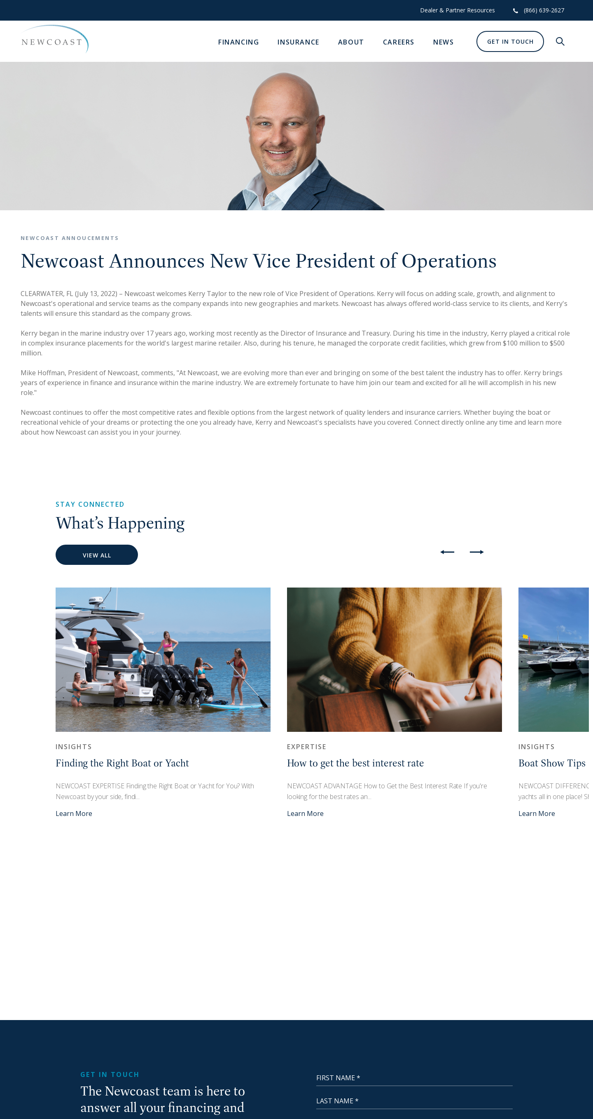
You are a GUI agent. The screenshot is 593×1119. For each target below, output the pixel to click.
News (443, 42)
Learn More (74, 813)
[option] (163, 703)
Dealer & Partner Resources (457, 10)
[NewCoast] (54, 39)
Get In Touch (510, 41)
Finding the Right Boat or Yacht (122, 763)
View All (97, 555)
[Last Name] (414, 1101)
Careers (399, 42)
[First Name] (414, 1078)
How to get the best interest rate (355, 763)
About (351, 42)
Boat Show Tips (552, 763)
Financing (238, 42)
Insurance (298, 42)
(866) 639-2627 (544, 10)
